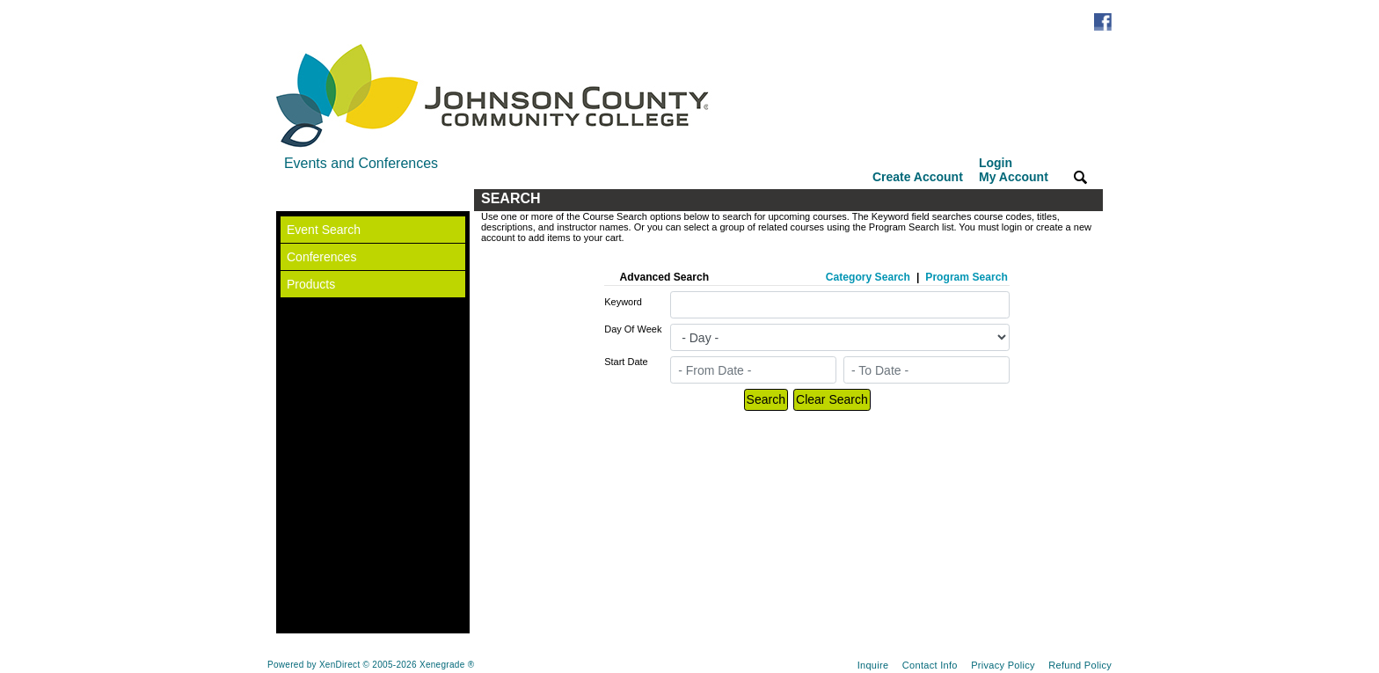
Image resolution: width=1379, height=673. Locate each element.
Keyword (623, 301)
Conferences (321, 257)
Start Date (626, 361)
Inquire (873, 665)
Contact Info (930, 665)
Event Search (324, 230)
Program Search (966, 277)
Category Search (868, 277)
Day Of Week (632, 329)
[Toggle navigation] (293, 200)
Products (311, 284)
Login (1013, 170)
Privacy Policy (1003, 665)
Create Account (917, 177)
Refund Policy (1080, 665)
